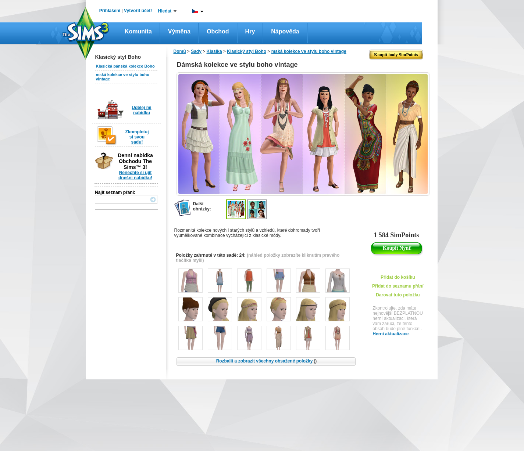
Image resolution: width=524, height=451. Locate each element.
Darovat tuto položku (398, 294)
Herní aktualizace (390, 333)
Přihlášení (109, 10)
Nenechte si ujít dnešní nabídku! (135, 175)
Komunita (138, 31)
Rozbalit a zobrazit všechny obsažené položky (266, 361)
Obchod (218, 31)
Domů (180, 51)
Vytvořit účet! (138, 10)
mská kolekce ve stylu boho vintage (308, 51)
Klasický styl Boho (246, 51)
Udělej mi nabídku (141, 110)
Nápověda (285, 31)
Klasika (214, 51)
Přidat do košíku (398, 277)
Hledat (165, 11)
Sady (196, 51)
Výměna (179, 31)
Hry (250, 31)
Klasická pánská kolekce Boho (125, 66)
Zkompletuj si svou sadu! (137, 137)
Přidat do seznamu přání (397, 286)
